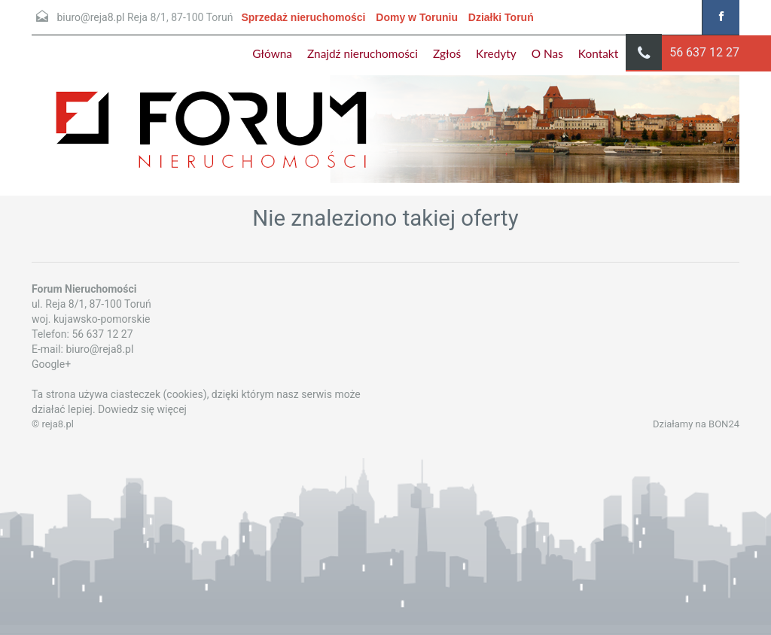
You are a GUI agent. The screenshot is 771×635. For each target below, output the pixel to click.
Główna (272, 53)
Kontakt (598, 53)
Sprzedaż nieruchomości (303, 17)
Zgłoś (447, 53)
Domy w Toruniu (417, 17)
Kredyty (496, 53)
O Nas (547, 53)
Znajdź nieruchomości (362, 53)
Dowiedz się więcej (142, 409)
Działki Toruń (501, 17)
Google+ (51, 364)
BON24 (724, 424)
